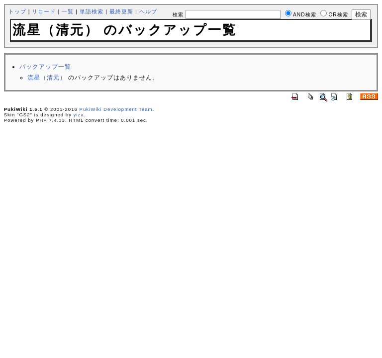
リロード (44, 11)
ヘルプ (148, 11)
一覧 (68, 11)
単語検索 (91, 11)
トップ (17, 11)
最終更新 (121, 11)
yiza (79, 114)
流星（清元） (46, 77)
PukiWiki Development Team (116, 109)
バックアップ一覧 (45, 66)
